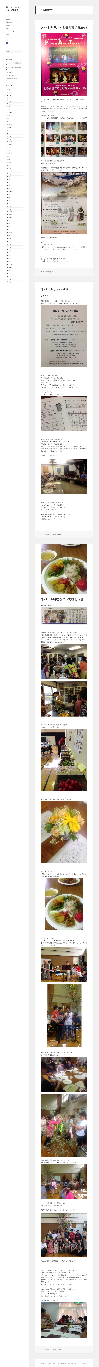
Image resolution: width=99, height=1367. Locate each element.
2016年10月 (9, 238)
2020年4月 (9, 165)
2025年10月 (9, 98)
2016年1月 (9, 258)
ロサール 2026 (10, 75)
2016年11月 (9, 235)
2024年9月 (9, 115)
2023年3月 (9, 139)
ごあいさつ (9, 19)
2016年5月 (9, 247)
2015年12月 (9, 261)
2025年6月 (9, 101)
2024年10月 (9, 112)
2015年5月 (9, 282)
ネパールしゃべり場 (54, 289)
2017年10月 (9, 218)
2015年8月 (9, 273)
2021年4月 (9, 159)
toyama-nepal (57, 272)
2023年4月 (9, 136)
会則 (7, 28)
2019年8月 (9, 174)
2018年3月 (9, 206)
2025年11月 (9, 95)
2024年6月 (9, 118)
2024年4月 (9, 121)
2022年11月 (9, 142)
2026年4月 (9, 89)
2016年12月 (9, 232)
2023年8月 (9, 130)
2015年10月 (9, 267)
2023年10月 (9, 127)
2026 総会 (8, 72)
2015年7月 (9, 276)
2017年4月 (9, 226)
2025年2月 (9, 110)
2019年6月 (9, 177)
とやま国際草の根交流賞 (12, 78)
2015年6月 (9, 279)
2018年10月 (9, 191)
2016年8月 (9, 241)
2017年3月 (9, 229)
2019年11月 (9, 168)
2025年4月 (9, 104)
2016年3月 (9, 253)
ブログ (7, 34)
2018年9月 (9, 194)
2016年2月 (9, 255)
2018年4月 (9, 203)
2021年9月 (9, 156)
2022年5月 (9, 150)
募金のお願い (9, 22)
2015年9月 (9, 270)
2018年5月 (9, 200)
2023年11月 (9, 124)
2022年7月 (9, 148)
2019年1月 (9, 185)
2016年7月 (9, 244)
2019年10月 (9, 171)
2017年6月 (9, 223)
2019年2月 (9, 183)
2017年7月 (9, 221)
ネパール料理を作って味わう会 (62, 599)
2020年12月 (9, 162)
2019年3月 (9, 180)
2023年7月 (9, 133)
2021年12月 (9, 153)
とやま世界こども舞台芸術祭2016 (64, 28)
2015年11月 (9, 264)
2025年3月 (9, 107)
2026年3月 (9, 92)
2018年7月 (9, 197)
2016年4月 (9, 250)
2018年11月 (9, 188)
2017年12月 (9, 212)
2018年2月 (9, 209)
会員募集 (8, 25)
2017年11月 (9, 215)
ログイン (85, 1363)
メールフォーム (10, 31)
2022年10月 (9, 145)
